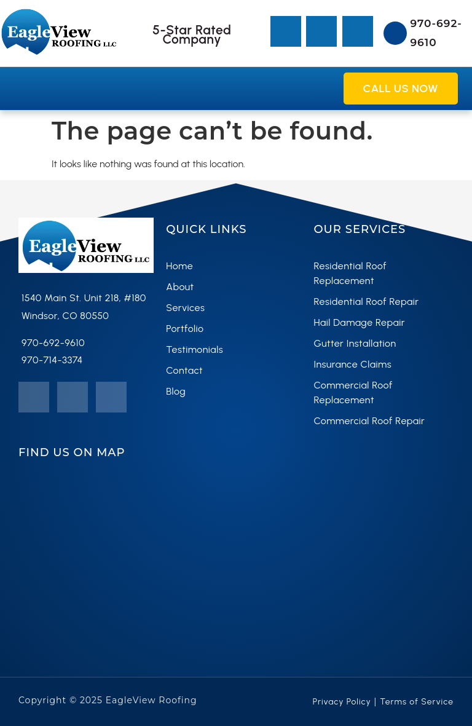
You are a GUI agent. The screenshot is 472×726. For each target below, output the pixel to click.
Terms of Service (417, 701)
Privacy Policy (342, 701)
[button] (19, 88)
